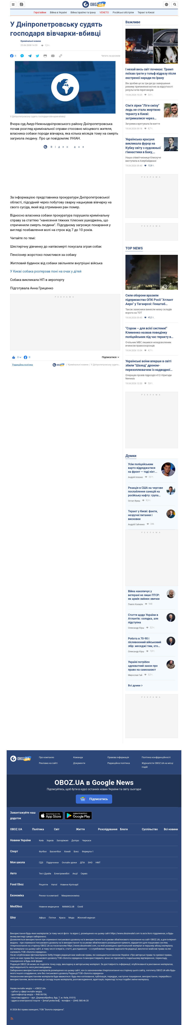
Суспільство (150, 829)
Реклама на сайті (48, 763)
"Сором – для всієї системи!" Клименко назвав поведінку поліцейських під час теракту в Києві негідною (148, 332)
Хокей (67, 851)
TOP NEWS (134, 248)
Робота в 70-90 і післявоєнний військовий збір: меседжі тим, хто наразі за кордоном (144, 642)
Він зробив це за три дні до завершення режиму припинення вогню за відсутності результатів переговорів (149, 86)
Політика (38, 829)
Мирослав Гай (135, 675)
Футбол (43, 851)
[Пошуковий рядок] (175, 4)
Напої (54, 884)
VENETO (104, 12)
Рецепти (43, 884)
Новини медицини (49, 906)
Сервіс (84, 873)
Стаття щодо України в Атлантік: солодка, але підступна (143, 618)
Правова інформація (118, 757)
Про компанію (46, 757)
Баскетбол (55, 851)
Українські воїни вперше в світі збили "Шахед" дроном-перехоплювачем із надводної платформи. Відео (148, 365)
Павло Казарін (135, 604)
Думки (130, 456)
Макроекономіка (70, 895)
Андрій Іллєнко (135, 477)
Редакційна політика (22, 364)
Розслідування (107, 829)
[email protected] (51, 1000)
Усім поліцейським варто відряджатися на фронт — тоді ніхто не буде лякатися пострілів (142, 468)
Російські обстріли (123, 12)
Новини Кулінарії (69, 884)
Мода (71, 917)
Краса (62, 917)
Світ (56, 829)
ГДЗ (41, 862)
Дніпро (75, 840)
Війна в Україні (58, 12)
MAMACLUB (68, 906)
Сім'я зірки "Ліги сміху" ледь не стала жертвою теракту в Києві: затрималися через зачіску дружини (142, 112)
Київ (41, 840)
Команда (78, 757)
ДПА (82, 862)
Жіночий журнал (86, 917)
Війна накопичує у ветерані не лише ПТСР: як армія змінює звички (144, 595)
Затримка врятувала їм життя (142, 123)
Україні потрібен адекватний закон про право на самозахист (143, 665)
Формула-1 (87, 851)
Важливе (132, 22)
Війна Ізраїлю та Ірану (83, 12)
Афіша (42, 917)
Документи (79, 763)
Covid (80, 906)
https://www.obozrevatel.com (125, 933)
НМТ (98, 862)
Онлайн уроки (69, 862)
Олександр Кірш (136, 628)
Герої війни (40, 12)
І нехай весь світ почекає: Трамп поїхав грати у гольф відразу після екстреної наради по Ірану (150, 73)
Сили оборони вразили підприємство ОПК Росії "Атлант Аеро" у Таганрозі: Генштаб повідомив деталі (149, 299)
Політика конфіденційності (156, 757)
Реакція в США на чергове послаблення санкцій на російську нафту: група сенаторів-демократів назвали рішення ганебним (145, 491)
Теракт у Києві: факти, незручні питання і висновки (143, 515)
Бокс (76, 851)
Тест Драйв (45, 873)
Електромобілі (61, 873)
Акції (75, 873)
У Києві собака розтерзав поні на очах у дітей (45, 271)
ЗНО (90, 862)
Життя (80, 829)
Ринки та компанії (48, 895)
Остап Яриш (134, 501)
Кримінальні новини (31, 41)
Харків (50, 840)
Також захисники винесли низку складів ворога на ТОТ (148, 311)
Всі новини (171, 829)
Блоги (124, 829)
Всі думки (134, 685)
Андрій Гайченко (136, 524)
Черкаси (86, 840)
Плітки (52, 917)
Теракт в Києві (146, 12)
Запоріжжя (62, 840)
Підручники (52, 862)
